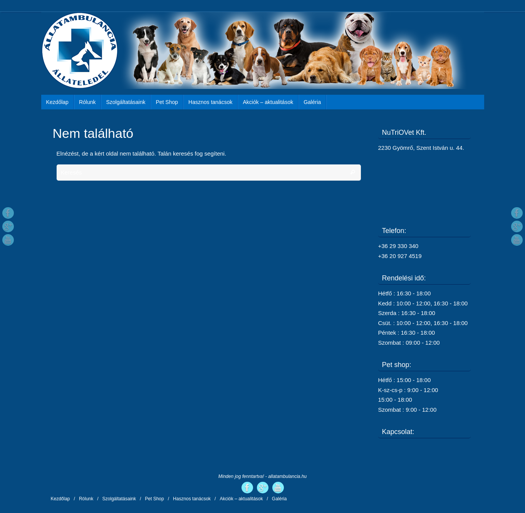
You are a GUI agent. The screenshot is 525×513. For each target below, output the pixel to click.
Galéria (279, 498)
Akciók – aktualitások (241, 498)
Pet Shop (154, 498)
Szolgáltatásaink (119, 498)
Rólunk (86, 498)
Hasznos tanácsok (192, 498)
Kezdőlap (60, 498)
